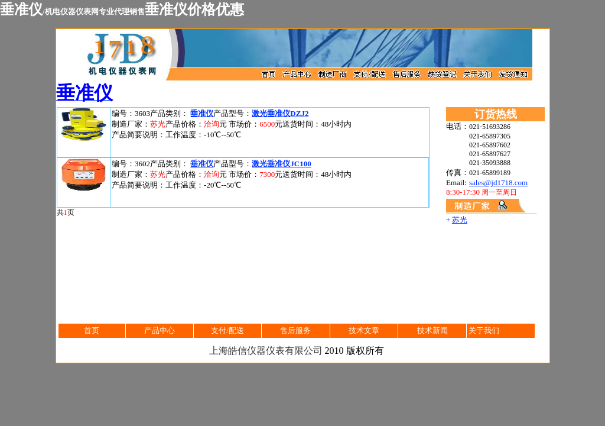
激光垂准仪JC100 (281, 163)
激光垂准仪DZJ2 (280, 113)
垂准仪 (201, 113)
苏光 (459, 219)
